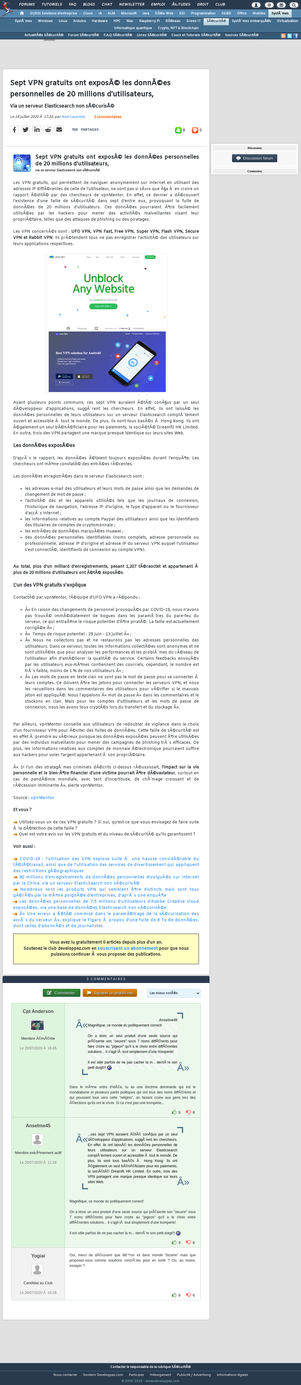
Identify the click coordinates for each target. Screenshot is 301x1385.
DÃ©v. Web (164, 13)
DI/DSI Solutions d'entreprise (53, 13)
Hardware (100, 21)
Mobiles (259, 13)
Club (220, 4)
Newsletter (132, 4)
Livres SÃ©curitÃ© (152, 35)
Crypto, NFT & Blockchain (178, 28)
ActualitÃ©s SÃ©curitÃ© (43, 35)
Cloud (87, 13)
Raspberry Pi (149, 21)
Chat (107, 4)
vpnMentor (43, 801)
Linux (63, 21)
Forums (26, 4)
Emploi (157, 4)
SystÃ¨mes (280, 13)
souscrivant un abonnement (128, 952)
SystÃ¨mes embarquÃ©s (251, 21)
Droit (203, 4)
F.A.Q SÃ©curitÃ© (118, 35)
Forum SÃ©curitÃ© (83, 35)
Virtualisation (287, 21)
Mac (129, 21)
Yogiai (38, 1266)
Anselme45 (38, 1136)
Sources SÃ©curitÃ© (241, 35)
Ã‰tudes (181, 4)
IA (100, 13)
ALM (111, 13)
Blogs (88, 4)
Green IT (193, 21)
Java (145, 13)
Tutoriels (51, 4)
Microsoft (128, 13)
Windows (45, 21)
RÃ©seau (172, 21)
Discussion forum (254, 158)
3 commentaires (107, 120)
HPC (117, 21)
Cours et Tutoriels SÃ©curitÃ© (195, 35)
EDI (182, 13)
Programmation (203, 13)
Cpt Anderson (38, 1022)
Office (242, 13)
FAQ (72, 4)
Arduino (79, 21)
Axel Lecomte (73, 120)
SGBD (226, 13)
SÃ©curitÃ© (216, 21)
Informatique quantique (133, 28)
